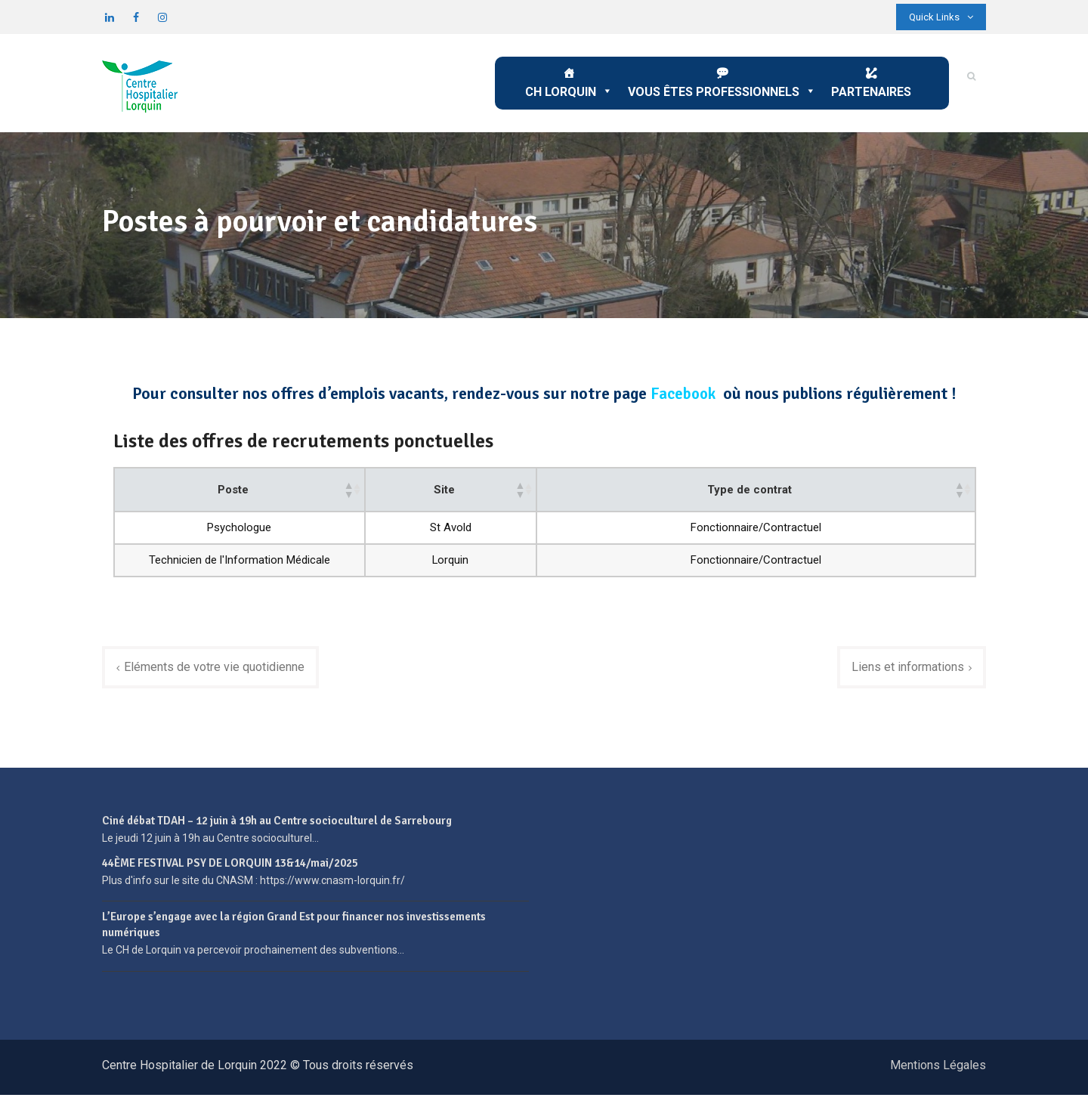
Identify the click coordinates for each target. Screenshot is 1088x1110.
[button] (512, 493)
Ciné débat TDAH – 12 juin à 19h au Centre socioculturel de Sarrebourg (277, 836)
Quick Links (941, 17)
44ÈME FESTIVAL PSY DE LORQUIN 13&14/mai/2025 (230, 878)
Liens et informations (903, 681)
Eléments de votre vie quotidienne (220, 681)
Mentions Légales (938, 1080)
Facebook (683, 393)
